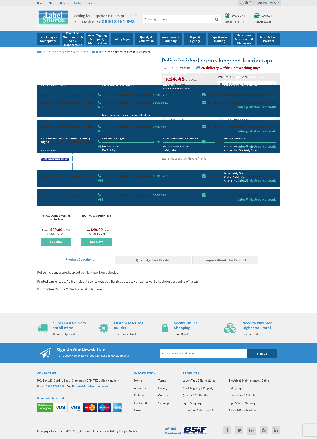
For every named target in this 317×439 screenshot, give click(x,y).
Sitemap (163, 403)
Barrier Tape (79, 51)
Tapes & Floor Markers (58, 51)
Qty (168, 128)
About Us (140, 388)
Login (228, 22)
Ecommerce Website (104, 431)
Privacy (163, 388)
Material (171, 96)
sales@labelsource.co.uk (91, 386)
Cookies (163, 395)
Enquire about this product (250, 144)
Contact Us (141, 403)
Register (239, 22)
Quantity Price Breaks (247, 84)
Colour (228, 112)
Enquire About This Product (225, 260)
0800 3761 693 (118, 21)
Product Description (81, 259)
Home (40, 3)
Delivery (64, 3)
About (52, 3)
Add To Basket (249, 136)
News (90, 3)
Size (168, 112)
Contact (78, 3)
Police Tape (95, 51)
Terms (162, 380)
